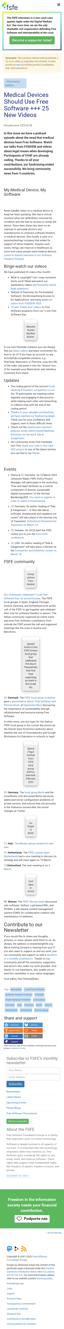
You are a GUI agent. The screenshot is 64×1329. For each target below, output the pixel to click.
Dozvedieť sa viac (16, 1175)
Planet (35, 453)
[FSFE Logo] (10, 6)
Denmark (9, 1005)
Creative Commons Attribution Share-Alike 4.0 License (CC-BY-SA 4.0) (30, 1271)
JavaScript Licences (17, 1308)
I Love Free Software (34, 989)
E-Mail (34, 1036)
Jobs (9, 1288)
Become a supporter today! (32, 40)
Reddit (34, 1030)
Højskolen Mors (33, 705)
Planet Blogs (13, 1108)
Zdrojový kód (13, 1313)
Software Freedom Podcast (18, 994)
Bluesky (34, 1025)
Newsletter (16, 989)
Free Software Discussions (21, 1113)
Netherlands (11, 1010)
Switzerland (26, 1010)
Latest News (13, 1097)
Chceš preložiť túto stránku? (22, 1324)
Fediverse (14, 1025)
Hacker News (14, 1030)
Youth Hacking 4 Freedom (17, 999)
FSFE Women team (34, 901)
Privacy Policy (14, 1298)
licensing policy (44, 1278)
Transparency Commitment (21, 1303)
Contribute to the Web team (21, 1319)
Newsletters (13, 1091)
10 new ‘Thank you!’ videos (26, 307)
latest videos (20, 350)
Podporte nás (32, 1218)
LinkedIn (14, 1036)
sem (18, 64)
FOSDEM (39, 994)
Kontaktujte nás (15, 1283)
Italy (19, 1005)
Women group (41, 1010)
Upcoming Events (16, 1102)
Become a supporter (17, 1121)
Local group (39, 999)
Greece (48, 1005)
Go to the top (54, 1232)
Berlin (39, 1005)
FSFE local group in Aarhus (40, 697)
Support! (14, 1042)
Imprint (11, 1293)
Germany (29, 1005)
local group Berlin (35, 792)
